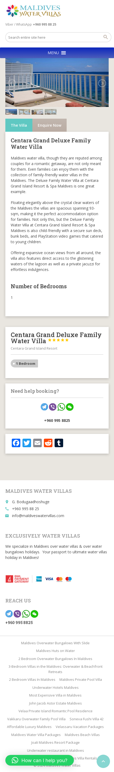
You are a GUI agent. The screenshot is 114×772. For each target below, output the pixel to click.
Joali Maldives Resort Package (55, 742)
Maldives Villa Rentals (79, 758)
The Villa (19, 125)
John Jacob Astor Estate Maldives (55, 703)
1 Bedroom (25, 363)
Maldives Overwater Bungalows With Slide (55, 643)
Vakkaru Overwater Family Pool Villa (36, 719)
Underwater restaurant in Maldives (55, 750)
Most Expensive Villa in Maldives (55, 695)
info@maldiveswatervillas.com (38, 515)
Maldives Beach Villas (82, 734)
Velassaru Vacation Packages (80, 726)
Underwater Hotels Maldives (55, 687)
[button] (53, 52)
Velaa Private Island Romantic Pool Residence (55, 711)
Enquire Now (49, 125)
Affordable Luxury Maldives (29, 726)
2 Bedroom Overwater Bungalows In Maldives (55, 658)
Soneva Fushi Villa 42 (87, 719)
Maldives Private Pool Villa (80, 679)
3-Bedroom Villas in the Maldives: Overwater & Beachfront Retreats (55, 669)
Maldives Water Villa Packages (36, 734)
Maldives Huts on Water (55, 650)
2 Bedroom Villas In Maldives (32, 679)
